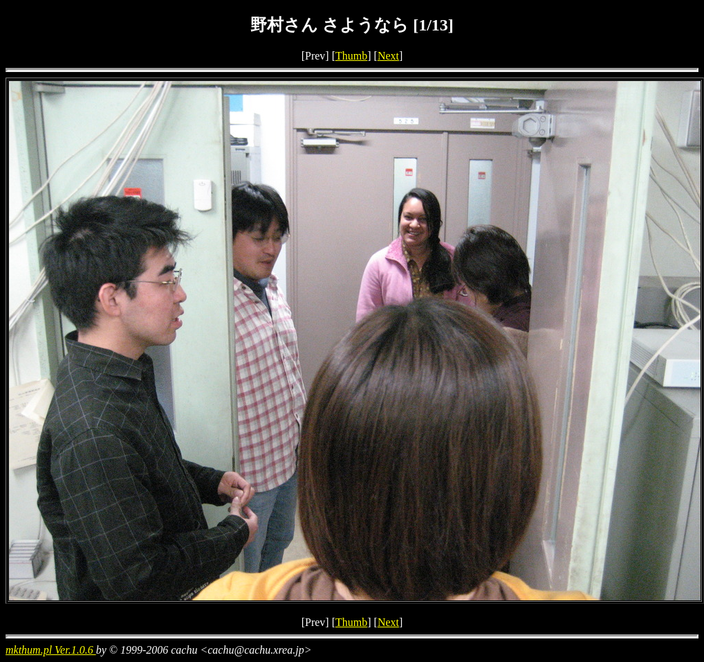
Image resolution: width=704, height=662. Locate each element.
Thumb (351, 56)
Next (388, 56)
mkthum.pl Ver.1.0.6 (51, 650)
